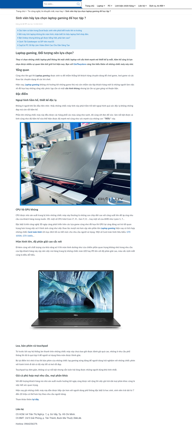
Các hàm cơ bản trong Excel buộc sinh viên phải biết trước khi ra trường (49, 30)
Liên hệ (142, 6)
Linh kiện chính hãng (125, 6)
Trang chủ (89, 6)
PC (110, 6)
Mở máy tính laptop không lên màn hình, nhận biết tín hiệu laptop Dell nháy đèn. (53, 34)
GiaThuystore (80, 64)
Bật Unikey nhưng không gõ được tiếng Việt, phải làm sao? (43, 38)
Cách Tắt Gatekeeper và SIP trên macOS (35, 42)
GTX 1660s (27, 235)
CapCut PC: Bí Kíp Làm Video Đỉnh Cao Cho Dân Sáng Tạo (43, 45)
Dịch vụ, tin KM (157, 6)
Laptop (101, 6)
